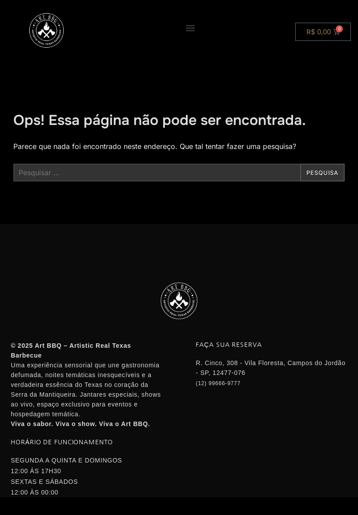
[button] (190, 27)
